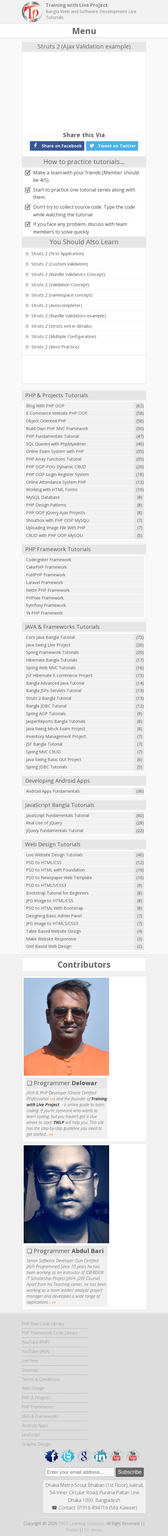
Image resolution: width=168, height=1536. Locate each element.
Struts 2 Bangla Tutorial (48, 698)
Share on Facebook (57, 145)
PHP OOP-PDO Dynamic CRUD (56, 466)
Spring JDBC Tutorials (46, 767)
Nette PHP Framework (48, 590)
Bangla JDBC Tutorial (46, 706)
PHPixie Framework (45, 598)
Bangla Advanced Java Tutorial (55, 683)
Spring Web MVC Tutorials (51, 667)
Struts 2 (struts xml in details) (61, 326)
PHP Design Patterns (46, 505)
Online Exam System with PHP (55, 451)
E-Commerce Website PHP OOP (57, 413)
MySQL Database (43, 497)
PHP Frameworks (38, 1407)
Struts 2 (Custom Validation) (59, 264)
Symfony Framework (46, 605)
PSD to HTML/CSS (44, 862)
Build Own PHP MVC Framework (57, 428)
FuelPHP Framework (45, 575)
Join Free (30, 1360)
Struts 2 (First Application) (57, 253)
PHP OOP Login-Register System (57, 474)
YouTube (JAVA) (35, 1351)
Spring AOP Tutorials (46, 713)
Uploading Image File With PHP (55, 527)
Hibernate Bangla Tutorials (51, 660)
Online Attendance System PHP (56, 482)
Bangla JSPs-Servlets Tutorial (53, 690)
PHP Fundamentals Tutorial (52, 436)
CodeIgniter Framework (48, 559)
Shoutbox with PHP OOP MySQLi (57, 520)
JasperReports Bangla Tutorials (55, 721)
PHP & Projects (36, 1397)
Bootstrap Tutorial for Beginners (57, 893)
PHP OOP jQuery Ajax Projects (55, 512)
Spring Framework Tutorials (52, 652)
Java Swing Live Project (48, 645)
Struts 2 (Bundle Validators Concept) (68, 274)
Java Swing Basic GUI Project (53, 759)
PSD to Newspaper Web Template (59, 877)
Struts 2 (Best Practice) (55, 347)
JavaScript (31, 1434)
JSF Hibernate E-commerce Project (59, 675)
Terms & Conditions (41, 1379)
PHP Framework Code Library (49, 1333)
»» (52, 1098)
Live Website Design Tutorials (54, 855)
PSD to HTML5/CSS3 (46, 885)
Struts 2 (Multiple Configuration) (63, 336)
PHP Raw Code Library (43, 1323)
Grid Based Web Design (48, 946)
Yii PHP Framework (44, 613)
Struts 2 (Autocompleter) (56, 305)
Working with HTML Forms (51, 489)
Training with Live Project (77, 5)
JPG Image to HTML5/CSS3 (52, 923)
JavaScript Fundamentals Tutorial (57, 815)
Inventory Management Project (56, 736)
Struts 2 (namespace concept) (62, 295)
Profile (72, 1530)
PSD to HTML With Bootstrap (54, 908)
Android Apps (35, 1425)
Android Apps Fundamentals (53, 791)
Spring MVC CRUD (43, 752)
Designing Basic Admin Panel (54, 916)
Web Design (33, 1388)
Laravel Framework (44, 582)
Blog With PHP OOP (45, 405)
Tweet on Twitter (112, 145)
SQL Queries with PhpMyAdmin (56, 444)
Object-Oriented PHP (46, 421)
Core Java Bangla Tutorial (50, 637)
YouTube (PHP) (35, 1342)
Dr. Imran (93, 1530)
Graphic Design (36, 1444)
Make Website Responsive (51, 939)
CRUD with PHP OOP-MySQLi (54, 535)
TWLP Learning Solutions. (81, 1523)
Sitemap (30, 1370)
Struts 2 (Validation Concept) (60, 284)
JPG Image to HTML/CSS (49, 900)
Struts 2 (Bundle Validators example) (68, 316)
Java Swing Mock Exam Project (55, 728)
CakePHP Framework (46, 567)
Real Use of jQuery (44, 823)
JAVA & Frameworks (40, 1416)
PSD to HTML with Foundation (55, 870)
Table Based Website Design (53, 931)
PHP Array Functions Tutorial (53, 459)
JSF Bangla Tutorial (44, 744)
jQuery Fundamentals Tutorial (54, 830)
